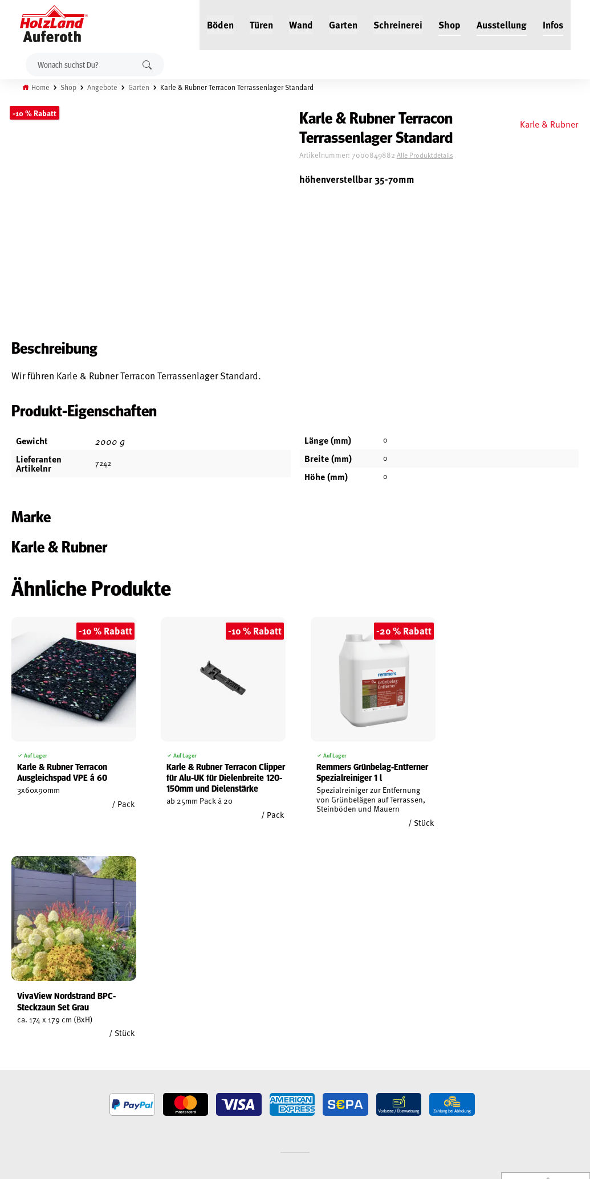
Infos (553, 24)
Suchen (147, 64)
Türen (261, 24)
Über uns (115, 1056)
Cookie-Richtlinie (28, 1095)
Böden (220, 24)
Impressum (18, 1056)
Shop (449, 24)
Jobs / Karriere (124, 1003)
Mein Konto (19, 1003)
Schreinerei (397, 24)
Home (41, 87)
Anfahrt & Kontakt (242, 1062)
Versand (14, 1069)
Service (112, 1029)
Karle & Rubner (548, 123)
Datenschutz (21, 1042)
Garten (343, 24)
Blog (108, 1016)
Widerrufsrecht (27, 1029)
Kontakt (114, 1042)
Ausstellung (502, 24)
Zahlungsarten (26, 1082)
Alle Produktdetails (432, 155)
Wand (301, 24)
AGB (6, 1016)
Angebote (103, 87)
